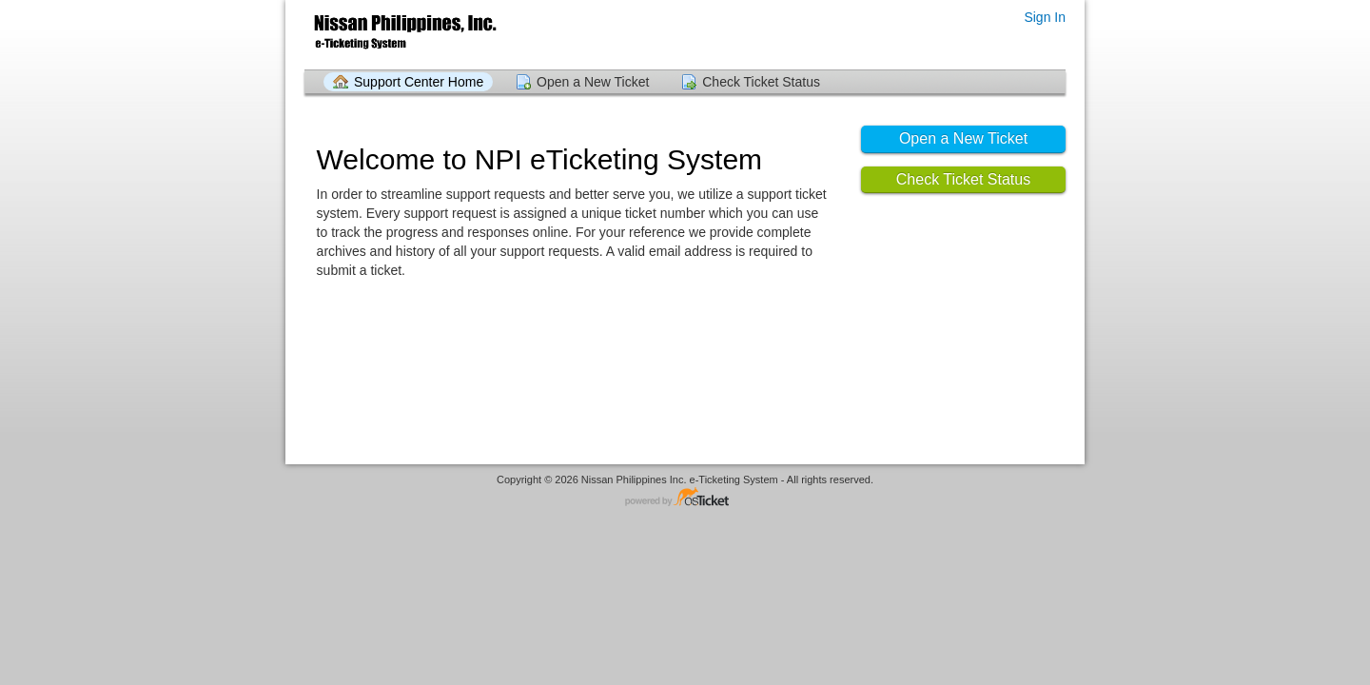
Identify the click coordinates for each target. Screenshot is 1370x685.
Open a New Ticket (593, 81)
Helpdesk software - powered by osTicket (685, 498)
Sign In (1045, 17)
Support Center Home (418, 81)
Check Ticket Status (761, 81)
